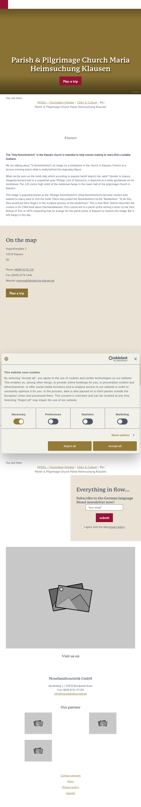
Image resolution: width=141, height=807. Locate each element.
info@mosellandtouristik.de (70, 693)
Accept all (114, 446)
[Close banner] (135, 359)
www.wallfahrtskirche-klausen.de (35, 280)
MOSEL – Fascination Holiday (55, 102)
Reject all (70, 446)
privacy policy (116, 527)
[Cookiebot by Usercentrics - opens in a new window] (111, 359)
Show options (120, 434)
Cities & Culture (87, 102)
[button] (4, 4)
